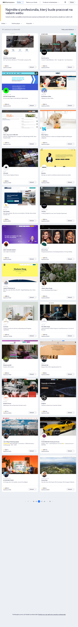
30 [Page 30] (50, 506)
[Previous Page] (25, 506)
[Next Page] (53, 506)
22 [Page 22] (44, 506)
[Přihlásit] (71, 2)
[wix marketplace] (8, 2)
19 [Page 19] (36, 506)
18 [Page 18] (33, 506)
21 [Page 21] (41, 506)
